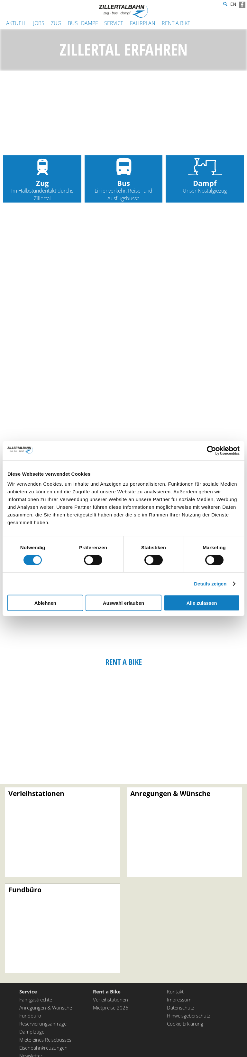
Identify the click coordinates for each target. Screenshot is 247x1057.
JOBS (38, 23)
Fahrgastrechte (35, 1000)
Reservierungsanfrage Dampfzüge (43, 1028)
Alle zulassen (202, 603)
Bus (73, 23)
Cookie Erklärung (185, 1024)
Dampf (89, 23)
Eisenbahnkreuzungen (43, 1048)
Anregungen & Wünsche (45, 1008)
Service (114, 23)
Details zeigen (210, 583)
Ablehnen (45, 603)
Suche (224, 5)
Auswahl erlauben (123, 603)
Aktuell (16, 23)
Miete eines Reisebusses (45, 1040)
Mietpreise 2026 (110, 1008)
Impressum (179, 1000)
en (233, 5)
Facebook (242, 5)
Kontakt (175, 992)
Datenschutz (180, 1008)
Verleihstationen (110, 1000)
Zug (56, 23)
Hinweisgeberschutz (188, 1016)
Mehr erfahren (62, 833)
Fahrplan (142, 23)
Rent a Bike (176, 23)
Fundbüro (30, 1016)
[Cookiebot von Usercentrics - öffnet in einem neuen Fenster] (211, 450)
